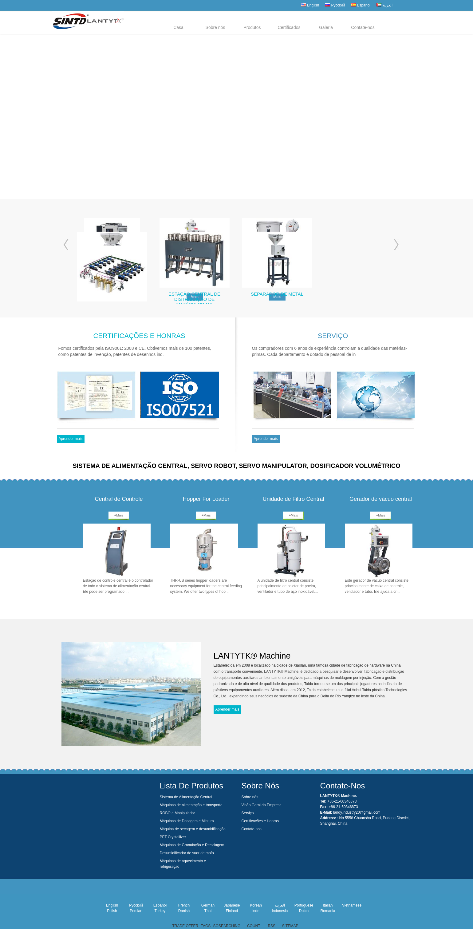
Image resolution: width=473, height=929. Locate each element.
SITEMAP (290, 926)
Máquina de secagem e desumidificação (193, 829)
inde (255, 911)
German (208, 905)
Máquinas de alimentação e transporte (191, 805)
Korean (256, 905)
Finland (232, 911)
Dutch (304, 911)
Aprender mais (70, 439)
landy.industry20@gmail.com (356, 812)
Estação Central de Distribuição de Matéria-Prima (194, 298)
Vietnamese (351, 905)
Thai (207, 911)
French (184, 905)
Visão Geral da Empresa (262, 805)
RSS (271, 926)
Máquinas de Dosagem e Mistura (187, 821)
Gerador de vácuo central (380, 499)
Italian (328, 905)
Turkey (159, 911)
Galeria (326, 27)
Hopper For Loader (206, 499)
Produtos (252, 27)
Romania (327, 911)
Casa (178, 27)
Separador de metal (277, 294)
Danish (184, 911)
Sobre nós (215, 27)
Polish (112, 911)
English (310, 5)
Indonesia (280, 911)
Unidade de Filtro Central (293, 499)
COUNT (253, 926)
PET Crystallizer (173, 837)
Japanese (232, 905)
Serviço (248, 813)
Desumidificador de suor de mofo (187, 853)
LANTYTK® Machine (252, 655)
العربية (384, 5)
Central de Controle (119, 499)
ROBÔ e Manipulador (177, 813)
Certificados (289, 27)
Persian (136, 911)
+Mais (119, 515)
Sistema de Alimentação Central (186, 797)
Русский (335, 5)
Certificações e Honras (260, 821)
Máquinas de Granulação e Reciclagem (192, 845)
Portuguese (303, 905)
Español (360, 5)
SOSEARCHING (227, 926)
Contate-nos (362, 27)
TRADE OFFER (185, 926)
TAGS (206, 926)
